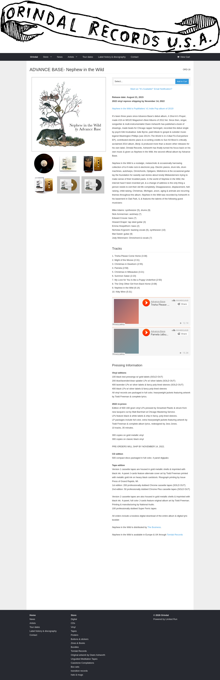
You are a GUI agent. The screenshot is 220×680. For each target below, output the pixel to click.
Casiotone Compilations (82, 663)
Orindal (34, 57)
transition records (79, 670)
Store (45, 57)
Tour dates (87, 57)
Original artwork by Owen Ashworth (88, 655)
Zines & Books (78, 643)
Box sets (75, 667)
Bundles (75, 647)
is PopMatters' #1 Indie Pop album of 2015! (143, 108)
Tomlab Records (175, 534)
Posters (74, 635)
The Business (154, 527)
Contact (135, 57)
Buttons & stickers (79, 639)
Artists (71, 57)
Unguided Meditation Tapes (84, 659)
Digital (74, 619)
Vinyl (73, 627)
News (60, 57)
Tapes (74, 631)
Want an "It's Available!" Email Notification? (151, 89)
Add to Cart (182, 81)
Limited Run (171, 619)
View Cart (183, 57)
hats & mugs (77, 674)
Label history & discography (112, 57)
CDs (73, 623)
